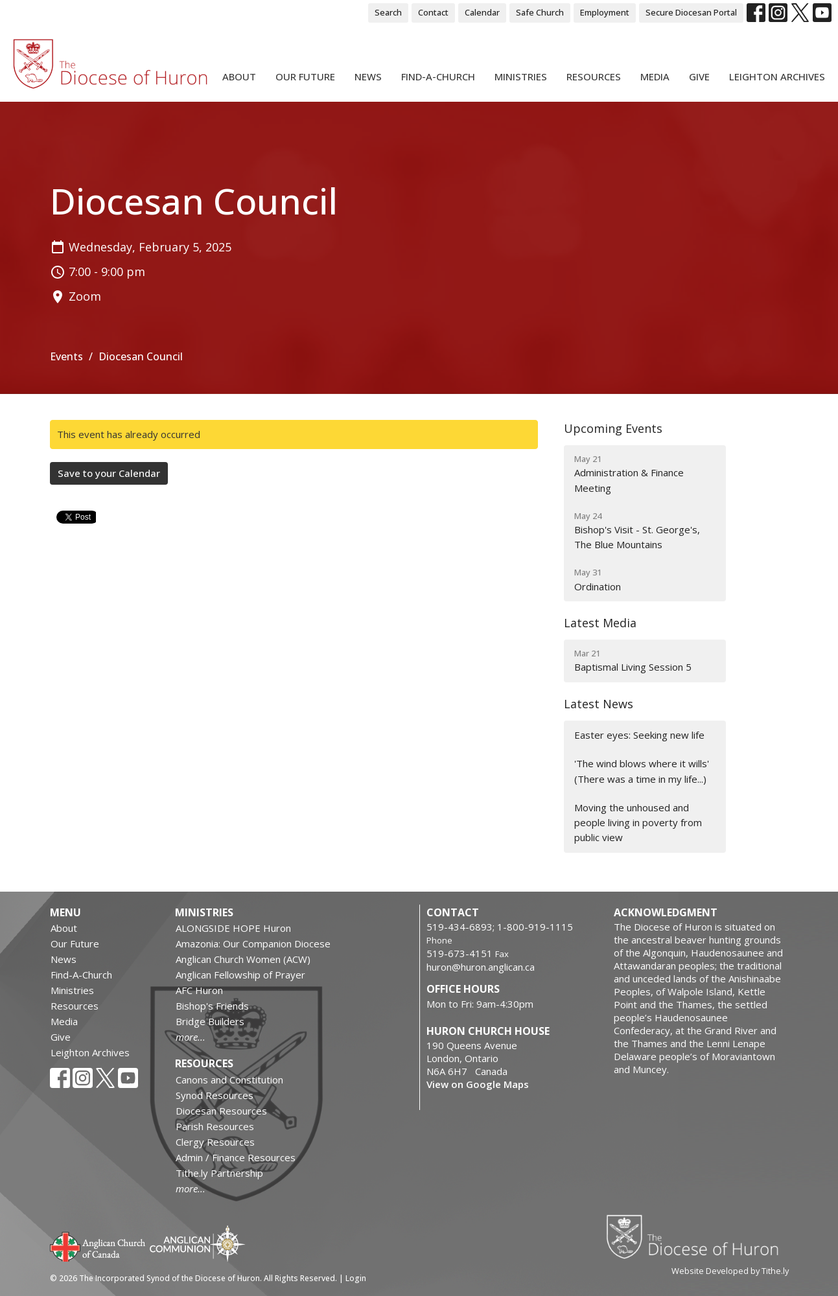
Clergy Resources (215, 1141)
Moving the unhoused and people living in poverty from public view (638, 822)
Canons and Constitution (229, 1079)
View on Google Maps (477, 1084)
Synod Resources (214, 1095)
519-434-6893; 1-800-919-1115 (499, 926)
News (368, 76)
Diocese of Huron (697, 1236)
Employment (604, 12)
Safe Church (540, 12)
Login (355, 1278)
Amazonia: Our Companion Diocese (253, 943)
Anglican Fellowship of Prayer (240, 974)
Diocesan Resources (221, 1110)
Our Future (305, 76)
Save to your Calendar (109, 473)
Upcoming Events (613, 428)
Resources (593, 76)
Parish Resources (215, 1126)
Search (388, 12)
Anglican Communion (197, 1243)
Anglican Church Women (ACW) (243, 959)
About (239, 76)
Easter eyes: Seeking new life (639, 734)
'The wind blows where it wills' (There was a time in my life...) (641, 771)
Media (654, 76)
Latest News (598, 704)
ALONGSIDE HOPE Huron (233, 927)
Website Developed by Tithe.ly (730, 1271)
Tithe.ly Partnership (219, 1172)
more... (190, 1036)
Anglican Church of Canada (98, 1245)
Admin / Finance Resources (236, 1157)
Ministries (521, 76)
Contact (433, 12)
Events (66, 356)
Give (699, 76)
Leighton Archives (777, 76)
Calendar (482, 12)
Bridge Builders (210, 1021)
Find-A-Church (438, 76)
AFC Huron (199, 990)
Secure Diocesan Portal (691, 12)
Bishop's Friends (212, 1005)
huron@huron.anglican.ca (480, 966)
